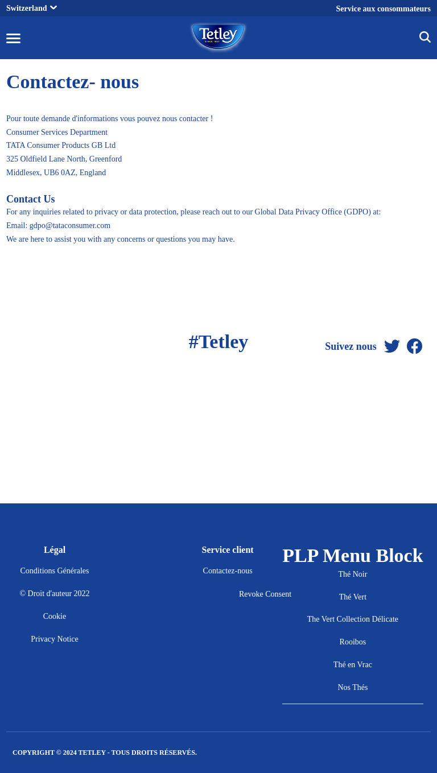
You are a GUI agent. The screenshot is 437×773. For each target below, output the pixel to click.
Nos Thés (352, 687)
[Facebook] (415, 347)
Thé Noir (352, 574)
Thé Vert (352, 597)
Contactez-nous (228, 571)
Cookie (54, 616)
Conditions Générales (54, 571)
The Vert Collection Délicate (352, 619)
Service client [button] (228, 550)
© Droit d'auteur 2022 (54, 593)
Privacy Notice (55, 639)
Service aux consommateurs (383, 9)
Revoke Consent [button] (265, 594)
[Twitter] (392, 347)
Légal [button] (54, 550)
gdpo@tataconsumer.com (70, 225)
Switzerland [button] (31, 8)
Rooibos (353, 642)
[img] (425, 38)
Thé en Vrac (352, 664)
